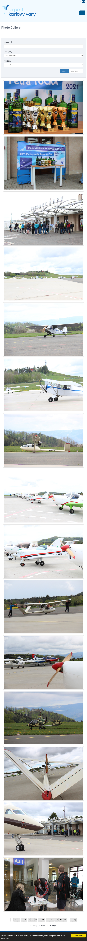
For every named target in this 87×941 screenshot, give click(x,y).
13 (57, 919)
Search (64, 70)
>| (75, 919)
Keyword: (8, 42)
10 (43, 919)
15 (65, 919)
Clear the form (76, 70)
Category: (8, 51)
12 (52, 919)
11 (48, 919)
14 (61, 919)
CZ (80, 1)
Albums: (7, 60)
